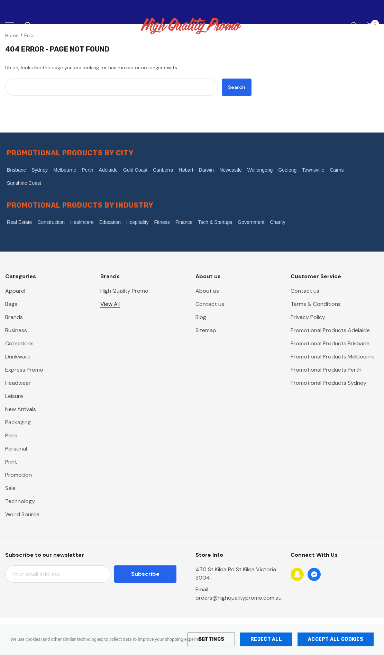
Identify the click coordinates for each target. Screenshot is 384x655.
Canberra (163, 170)
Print (11, 461)
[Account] (352, 26)
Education (110, 222)
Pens (11, 435)
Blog (200, 317)
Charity (277, 222)
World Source (22, 514)
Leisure (14, 396)
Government (251, 222)
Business (16, 330)
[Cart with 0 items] (372, 26)
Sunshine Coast (24, 183)
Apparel (15, 290)
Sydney (39, 170)
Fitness (162, 222)
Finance (184, 222)
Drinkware (17, 356)
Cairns (337, 170)
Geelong (287, 170)
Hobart (186, 170)
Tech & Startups (215, 222)
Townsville (313, 170)
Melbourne (64, 170)
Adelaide (108, 170)
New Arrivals (20, 409)
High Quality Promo (124, 290)
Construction (51, 222)
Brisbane (16, 170)
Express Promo (24, 369)
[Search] (27, 26)
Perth (87, 170)
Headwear (18, 382)
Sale (10, 488)
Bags (11, 304)
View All (110, 304)
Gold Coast (135, 170)
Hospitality (137, 222)
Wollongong (260, 170)
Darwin (206, 170)
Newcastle (230, 170)
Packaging (18, 422)
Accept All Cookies (335, 639)
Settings (211, 639)
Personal (16, 448)
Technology (20, 501)
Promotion (18, 475)
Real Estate (19, 222)
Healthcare (82, 222)
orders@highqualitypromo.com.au (238, 597)
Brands (14, 317)
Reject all (266, 639)
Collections (19, 343)
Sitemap (205, 330)
